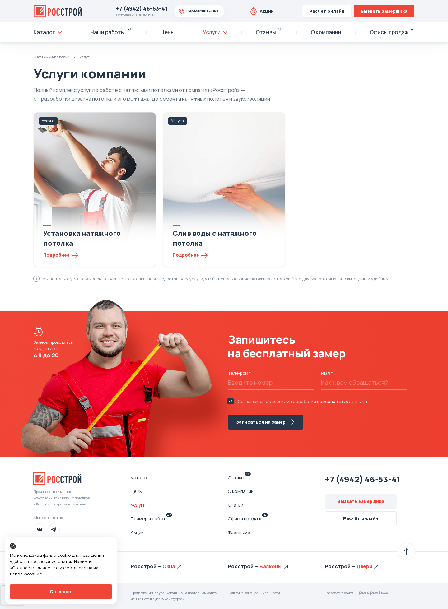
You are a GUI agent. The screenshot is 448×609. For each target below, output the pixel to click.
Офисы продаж (248, 518)
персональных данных (340, 401)
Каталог (140, 477)
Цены (136, 491)
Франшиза (239, 532)
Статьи (235, 505)
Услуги (138, 505)
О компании (241, 491)
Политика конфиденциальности (254, 592)
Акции (267, 11)
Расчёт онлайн (326, 11)
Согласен (61, 591)
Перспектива (374, 592)
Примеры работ (151, 518)
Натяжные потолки (51, 57)
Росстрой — (146, 566)
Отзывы (239, 477)
